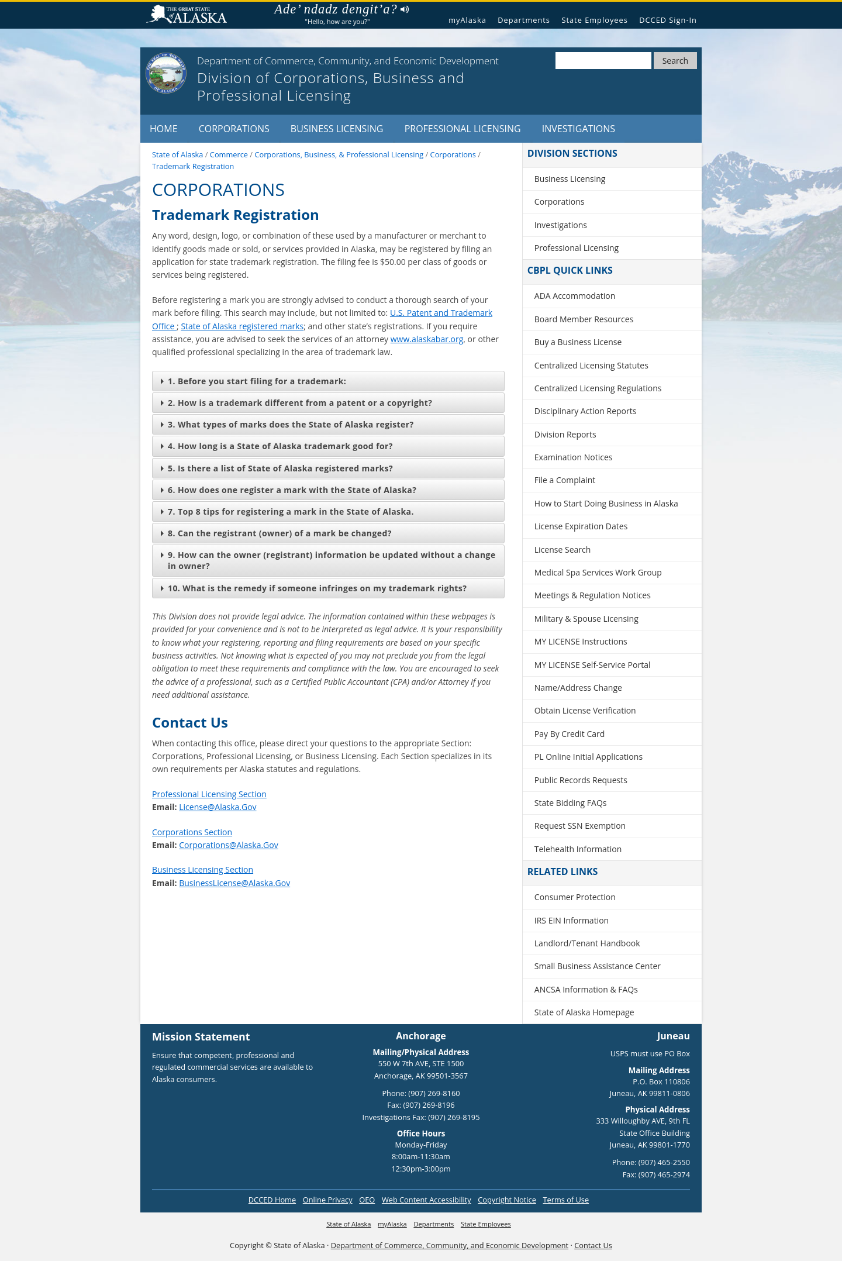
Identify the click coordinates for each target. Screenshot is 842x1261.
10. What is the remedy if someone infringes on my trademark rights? (314, 588)
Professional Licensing (463, 128)
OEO (367, 1199)
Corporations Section (192, 832)
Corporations (234, 128)
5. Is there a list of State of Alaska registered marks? (277, 468)
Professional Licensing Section (209, 794)
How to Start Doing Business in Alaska (606, 503)
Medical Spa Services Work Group (598, 572)
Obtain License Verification (585, 710)
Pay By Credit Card (569, 733)
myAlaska (467, 20)
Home (164, 128)
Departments (524, 20)
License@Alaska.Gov (217, 806)
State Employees (594, 20)
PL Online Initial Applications (588, 756)
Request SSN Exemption (580, 825)
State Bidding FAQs (570, 802)
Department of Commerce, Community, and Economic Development (449, 1245)
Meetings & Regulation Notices (592, 595)
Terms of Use (566, 1199)
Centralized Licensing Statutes (591, 365)
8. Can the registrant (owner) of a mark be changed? (276, 533)
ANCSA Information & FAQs (586, 989)
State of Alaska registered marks (242, 326)
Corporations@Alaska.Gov (228, 844)
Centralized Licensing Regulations (598, 388)
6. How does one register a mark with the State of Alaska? (288, 489)
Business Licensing (337, 128)
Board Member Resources (584, 319)
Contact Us (593, 1245)
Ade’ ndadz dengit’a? (341, 9)
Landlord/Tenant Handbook (587, 943)
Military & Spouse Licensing (586, 618)
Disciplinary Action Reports (585, 410)
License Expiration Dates (581, 526)
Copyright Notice (507, 1199)
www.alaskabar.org (427, 338)
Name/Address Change (578, 687)
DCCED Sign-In (668, 20)
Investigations (578, 128)
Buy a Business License (578, 341)
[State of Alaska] (166, 73)
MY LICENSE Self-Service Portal (592, 664)
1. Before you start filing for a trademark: (253, 381)
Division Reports (565, 434)
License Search (562, 549)
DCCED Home (272, 1199)
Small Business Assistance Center (597, 965)
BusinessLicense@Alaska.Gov (234, 882)
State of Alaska (191, 15)
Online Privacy (328, 1199)
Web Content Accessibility (426, 1199)
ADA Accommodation (574, 295)
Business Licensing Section (202, 869)
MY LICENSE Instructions (580, 641)
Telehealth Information (578, 849)
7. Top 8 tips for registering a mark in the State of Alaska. (287, 511)
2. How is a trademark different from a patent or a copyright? (296, 402)
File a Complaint (564, 479)
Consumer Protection (575, 896)
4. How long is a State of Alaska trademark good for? (277, 446)
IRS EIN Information (571, 920)
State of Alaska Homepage (584, 1012)
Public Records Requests (580, 779)
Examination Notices (573, 457)
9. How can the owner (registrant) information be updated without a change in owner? (328, 560)
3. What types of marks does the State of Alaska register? (287, 424)
